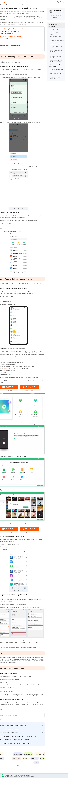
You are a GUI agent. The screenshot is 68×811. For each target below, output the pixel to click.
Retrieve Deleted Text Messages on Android (57, 41)
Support (52, 2)
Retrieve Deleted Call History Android (56, 37)
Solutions (46, 2)
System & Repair (17, 2)
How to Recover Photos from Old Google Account (56, 74)
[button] (17, 765)
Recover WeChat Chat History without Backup (56, 57)
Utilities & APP (34, 2)
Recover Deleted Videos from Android (56, 47)
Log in (63, 2)
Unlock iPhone (16, 758)
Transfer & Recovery (26, 2)
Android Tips (34, 758)
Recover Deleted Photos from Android (56, 33)
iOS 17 (42, 758)
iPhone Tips (38, 754)
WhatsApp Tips (28, 754)
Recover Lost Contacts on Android (57, 54)
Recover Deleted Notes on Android (57, 44)
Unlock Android (17, 754)
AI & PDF (40, 2)
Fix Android (26, 758)
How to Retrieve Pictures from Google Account (56, 78)
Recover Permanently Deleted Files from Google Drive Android (57, 61)
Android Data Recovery (53, 25)
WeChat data (7, 368)
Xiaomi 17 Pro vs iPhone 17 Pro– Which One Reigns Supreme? (57, 70)
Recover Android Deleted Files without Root (56, 51)
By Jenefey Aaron (58, 10)
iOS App (36, 762)
